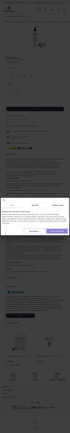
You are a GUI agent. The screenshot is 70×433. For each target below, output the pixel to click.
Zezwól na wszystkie (57, 231)
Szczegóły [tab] (35, 205)
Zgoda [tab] (12, 205)
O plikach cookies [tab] (58, 205)
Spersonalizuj (34, 231)
